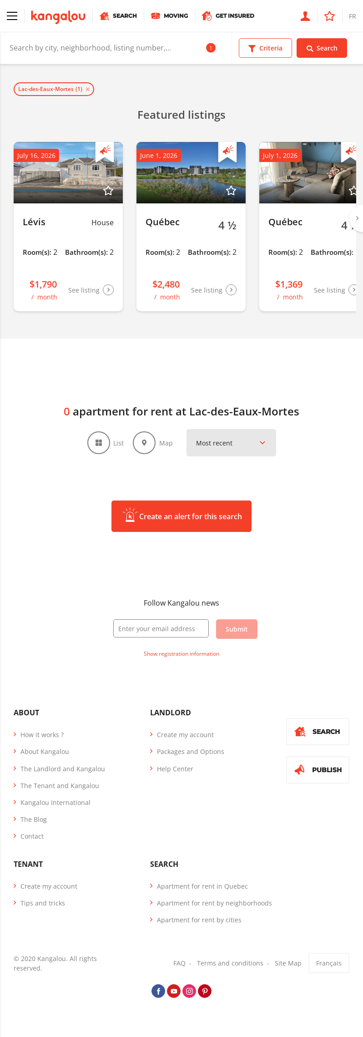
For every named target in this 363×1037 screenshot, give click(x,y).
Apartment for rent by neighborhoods (214, 903)
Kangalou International (55, 802)
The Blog (33, 819)
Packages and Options (190, 751)
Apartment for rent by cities (199, 920)
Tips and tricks (42, 903)
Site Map (288, 963)
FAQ (179, 963)
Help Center (175, 768)
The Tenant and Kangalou (59, 785)
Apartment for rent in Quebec (202, 886)
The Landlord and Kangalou (62, 768)
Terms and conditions (230, 963)
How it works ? (42, 734)
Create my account (185, 734)
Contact (32, 836)
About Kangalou (44, 751)
